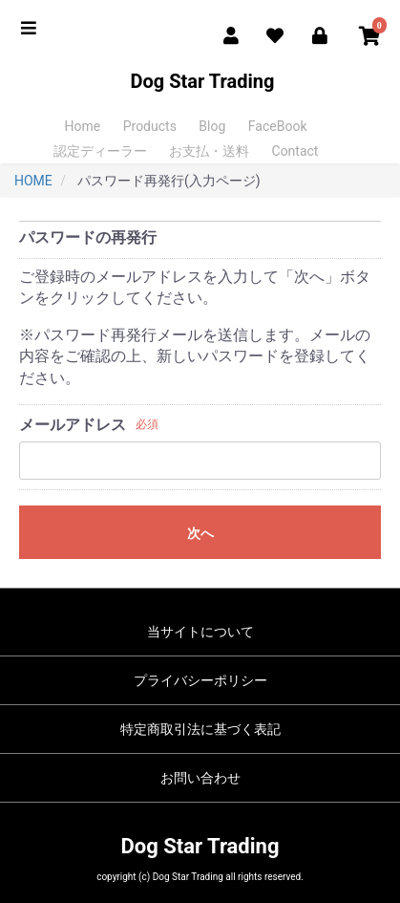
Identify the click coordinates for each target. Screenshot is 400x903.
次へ (200, 533)
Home (83, 126)
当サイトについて (200, 631)
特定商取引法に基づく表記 (200, 729)
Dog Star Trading (200, 81)
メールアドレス (72, 425)
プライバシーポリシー (200, 680)
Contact (295, 151)
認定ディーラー (100, 151)
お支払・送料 (209, 151)
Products (150, 126)
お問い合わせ (200, 777)
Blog (212, 126)
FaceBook (277, 126)
